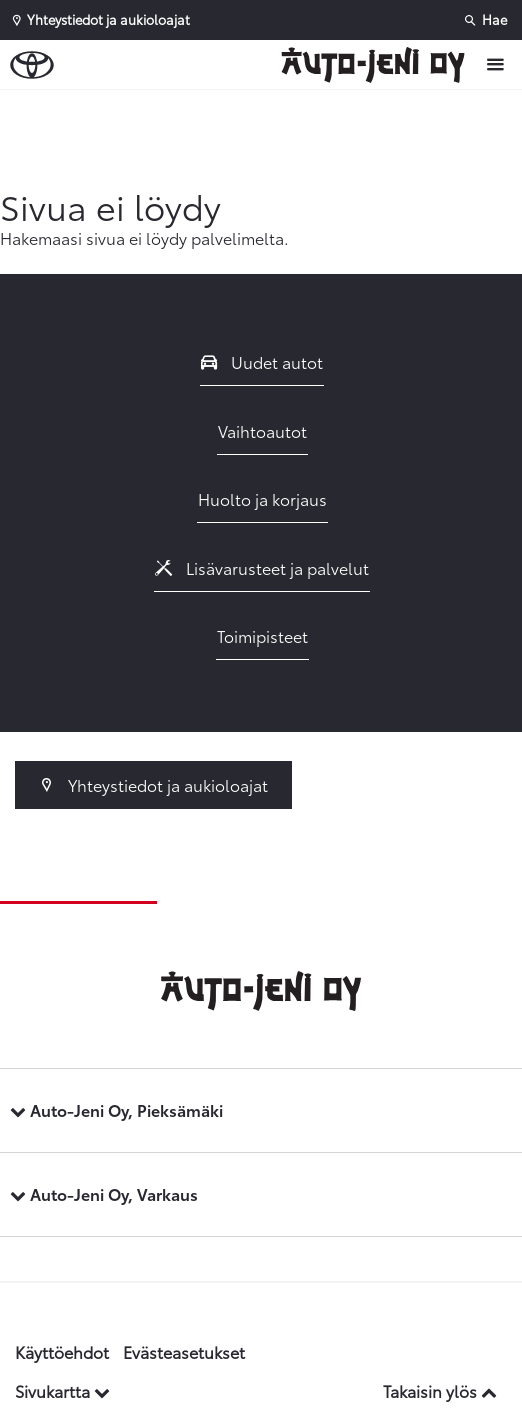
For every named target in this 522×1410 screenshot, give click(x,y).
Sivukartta (62, 1390)
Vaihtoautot (262, 430)
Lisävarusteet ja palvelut (262, 567)
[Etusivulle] (378, 65)
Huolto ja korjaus (262, 498)
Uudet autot (262, 361)
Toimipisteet (262, 635)
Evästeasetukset (184, 1351)
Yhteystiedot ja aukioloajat (153, 784)
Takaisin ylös (440, 1390)
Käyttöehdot (62, 1351)
